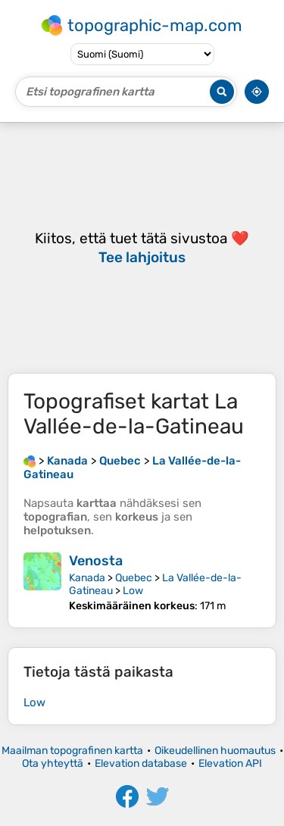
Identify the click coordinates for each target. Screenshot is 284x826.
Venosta (96, 560)
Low (133, 590)
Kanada (87, 577)
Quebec (133, 577)
